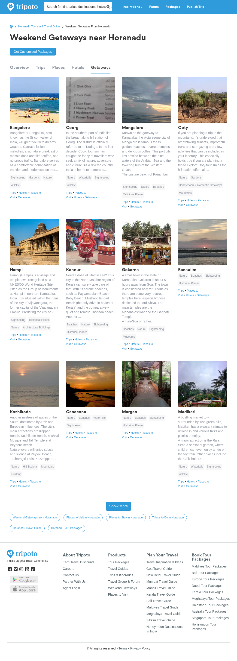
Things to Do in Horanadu (168, 517)
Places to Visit (118, 594)
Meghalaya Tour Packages (211, 598)
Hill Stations (30, 466)
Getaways (100, 67)
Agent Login (71, 588)
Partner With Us (74, 581)
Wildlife (15, 185)
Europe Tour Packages (208, 579)
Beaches (158, 186)
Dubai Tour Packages (207, 586)
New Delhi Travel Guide (163, 575)
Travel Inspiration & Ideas (164, 562)
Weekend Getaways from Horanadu (35, 517)
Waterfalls (85, 177)
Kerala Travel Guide (160, 594)
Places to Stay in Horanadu (126, 517)
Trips (40, 67)
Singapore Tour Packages (210, 618)
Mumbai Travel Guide (161, 581)
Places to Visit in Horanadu (83, 517)
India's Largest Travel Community (27, 560)
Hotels (78, 67)
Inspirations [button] (132, 7)
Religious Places (133, 194)
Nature (47, 177)
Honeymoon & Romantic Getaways (200, 185)
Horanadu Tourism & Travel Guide (39, 26)
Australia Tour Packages (209, 611)
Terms (122, 648)
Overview (19, 67)
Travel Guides (118, 568)
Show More (118, 506)
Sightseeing (18, 177)
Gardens (34, 177)
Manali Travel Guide (160, 588)
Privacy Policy (140, 648)
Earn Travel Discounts (78, 562)
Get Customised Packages (33, 51)
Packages (173, 7)
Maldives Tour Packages (209, 566)
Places (58, 67)
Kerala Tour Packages (207, 592)
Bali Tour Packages (205, 573)
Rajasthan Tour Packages (210, 605)
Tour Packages (119, 562)
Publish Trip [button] (197, 7)
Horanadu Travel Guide (27, 528)
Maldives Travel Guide (162, 607)
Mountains (185, 193)
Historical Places (39, 320)
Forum (154, 7)
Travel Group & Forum (124, 581)
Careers (68, 568)
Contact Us (71, 575)
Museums (129, 336)
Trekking (16, 474)
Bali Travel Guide (158, 601)
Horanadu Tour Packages (66, 528)
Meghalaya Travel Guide (164, 614)
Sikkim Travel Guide (160, 620)
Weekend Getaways (122, 588)
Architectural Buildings (36, 327)
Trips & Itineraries (120, 575)
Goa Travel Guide (159, 568)
